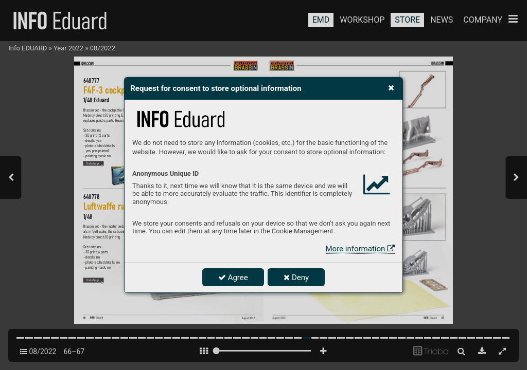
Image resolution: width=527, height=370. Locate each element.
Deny (296, 277)
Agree (233, 277)
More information (360, 248)
